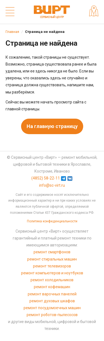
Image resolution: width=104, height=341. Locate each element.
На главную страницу (52, 126)
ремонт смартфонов (52, 252)
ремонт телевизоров (52, 266)
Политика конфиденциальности (52, 221)
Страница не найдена (45, 32)
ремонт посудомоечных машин (52, 308)
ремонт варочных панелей (52, 294)
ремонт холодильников (52, 280)
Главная (12, 32)
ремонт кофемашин (52, 287)
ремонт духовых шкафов (52, 301)
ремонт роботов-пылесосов (52, 315)
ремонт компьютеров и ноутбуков (52, 273)
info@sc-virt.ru (52, 185)
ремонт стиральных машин (52, 259)
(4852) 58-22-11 (45, 178)
